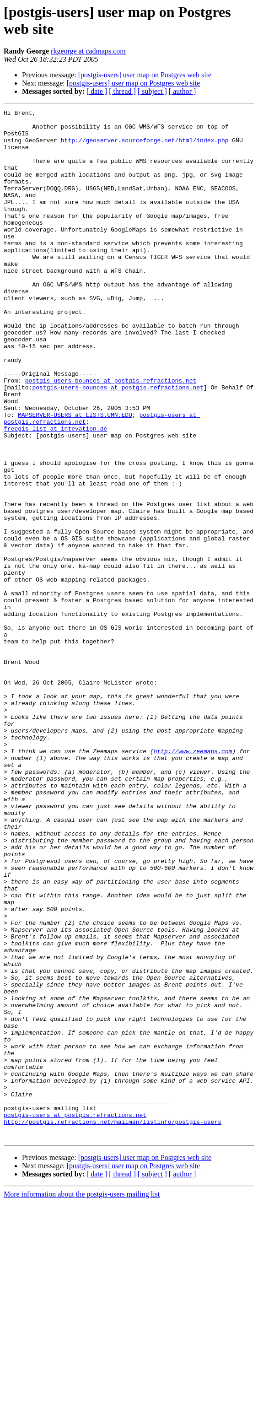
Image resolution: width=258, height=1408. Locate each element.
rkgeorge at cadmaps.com (88, 51)
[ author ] (182, 91)
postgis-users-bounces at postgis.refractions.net (110, 435)
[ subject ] (152, 91)
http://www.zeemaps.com (193, 880)
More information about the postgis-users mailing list (82, 1400)
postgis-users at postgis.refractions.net (75, 1316)
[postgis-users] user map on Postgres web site (145, 75)
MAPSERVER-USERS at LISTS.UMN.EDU (75, 476)
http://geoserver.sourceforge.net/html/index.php (145, 147)
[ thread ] (122, 91)
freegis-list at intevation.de (55, 493)
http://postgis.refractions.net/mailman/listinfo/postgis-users (112, 1325)
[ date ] (96, 91)
